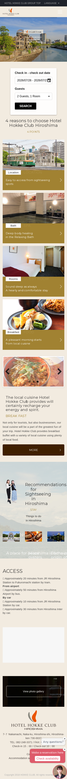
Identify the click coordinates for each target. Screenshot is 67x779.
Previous (8, 371)
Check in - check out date (32, 72)
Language (51, 3)
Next (58, 371)
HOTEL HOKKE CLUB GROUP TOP (22, 3)
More (33, 450)
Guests (20, 88)
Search (25, 106)
